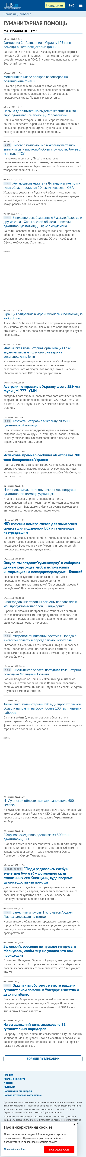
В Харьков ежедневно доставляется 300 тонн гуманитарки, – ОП (37, 836)
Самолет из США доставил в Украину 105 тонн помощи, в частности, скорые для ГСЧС (37, 44)
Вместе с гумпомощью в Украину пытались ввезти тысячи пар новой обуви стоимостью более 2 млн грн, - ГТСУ (42, 149)
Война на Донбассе (17, 14)
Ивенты (8, 1082)
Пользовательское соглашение (23, 1095)
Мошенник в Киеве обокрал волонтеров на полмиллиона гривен (36, 79)
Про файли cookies (15, 1149)
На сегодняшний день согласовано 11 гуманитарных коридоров (35, 1026)
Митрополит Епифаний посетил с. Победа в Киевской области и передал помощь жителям (40, 638)
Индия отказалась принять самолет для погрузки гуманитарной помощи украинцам (40, 491)
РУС (71, 5)
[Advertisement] (45, 278)
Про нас (8, 1074)
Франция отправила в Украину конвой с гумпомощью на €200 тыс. (43, 316)
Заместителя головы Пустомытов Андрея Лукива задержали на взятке (38, 914)
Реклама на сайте (14, 1078)
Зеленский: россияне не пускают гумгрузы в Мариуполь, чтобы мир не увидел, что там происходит (40, 951)
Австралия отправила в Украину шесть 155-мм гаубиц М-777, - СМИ (42, 388)
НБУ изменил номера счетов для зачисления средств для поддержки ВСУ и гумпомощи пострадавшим (40, 528)
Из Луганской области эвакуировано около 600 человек (39, 802)
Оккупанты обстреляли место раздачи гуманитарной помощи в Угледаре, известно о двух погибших (41, 990)
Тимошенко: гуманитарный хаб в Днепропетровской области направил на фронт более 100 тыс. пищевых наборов (42, 708)
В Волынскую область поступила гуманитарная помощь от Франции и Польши (42, 672)
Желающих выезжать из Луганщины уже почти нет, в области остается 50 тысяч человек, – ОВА (42, 185)
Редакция (9, 1086)
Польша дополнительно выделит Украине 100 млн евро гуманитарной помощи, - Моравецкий (41, 113)
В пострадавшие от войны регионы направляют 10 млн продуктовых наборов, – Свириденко (41, 604)
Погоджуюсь (59, 1149)
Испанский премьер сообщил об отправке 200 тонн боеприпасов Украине (42, 457)
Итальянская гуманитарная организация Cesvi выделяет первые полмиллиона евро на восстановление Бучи (37, 352)
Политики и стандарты (18, 1091)
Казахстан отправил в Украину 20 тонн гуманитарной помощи (37, 423)
